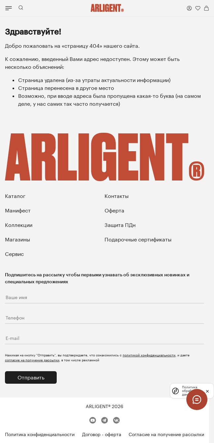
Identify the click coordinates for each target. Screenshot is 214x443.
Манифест (18, 210)
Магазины (17, 239)
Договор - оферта (101, 434)
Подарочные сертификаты (138, 239)
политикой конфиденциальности (149, 355)
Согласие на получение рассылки (166, 434)
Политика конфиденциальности (40, 434)
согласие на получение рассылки (32, 360)
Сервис (14, 254)
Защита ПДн (120, 225)
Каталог (15, 196)
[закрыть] (207, 391)
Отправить (31, 377)
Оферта (114, 210)
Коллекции (18, 225)
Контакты (117, 196)
